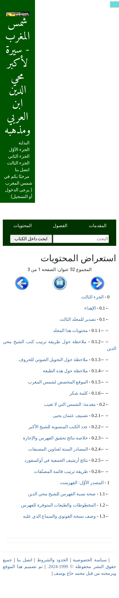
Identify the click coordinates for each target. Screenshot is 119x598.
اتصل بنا (22, 169)
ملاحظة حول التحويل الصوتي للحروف (53, 359)
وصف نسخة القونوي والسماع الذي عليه (59, 516)
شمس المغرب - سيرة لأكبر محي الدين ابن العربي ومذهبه (17, 76)
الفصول (60, 225)
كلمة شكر (78, 393)
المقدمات (97, 225)
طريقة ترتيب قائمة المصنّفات (61, 471)
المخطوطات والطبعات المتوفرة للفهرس (58, 505)
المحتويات (22, 225)
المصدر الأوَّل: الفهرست (81, 482)
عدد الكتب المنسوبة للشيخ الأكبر (58, 426)
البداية (23, 142)
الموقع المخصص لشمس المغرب (58, 382)
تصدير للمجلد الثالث (78, 319)
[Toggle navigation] (114, 4)
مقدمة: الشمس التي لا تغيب (69, 404)
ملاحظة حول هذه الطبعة (65, 370)
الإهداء (90, 308)
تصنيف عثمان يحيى (70, 415)
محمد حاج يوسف (69, 573)
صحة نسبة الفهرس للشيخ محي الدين (62, 493)
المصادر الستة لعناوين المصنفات (58, 449)
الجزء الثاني (18, 156)
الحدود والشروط (52, 559)
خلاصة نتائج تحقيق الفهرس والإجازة (55, 437)
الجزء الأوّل (19, 149)
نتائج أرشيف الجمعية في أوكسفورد (56, 460)
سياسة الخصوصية (90, 559)
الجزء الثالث (18, 163)
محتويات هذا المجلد (70, 330)
